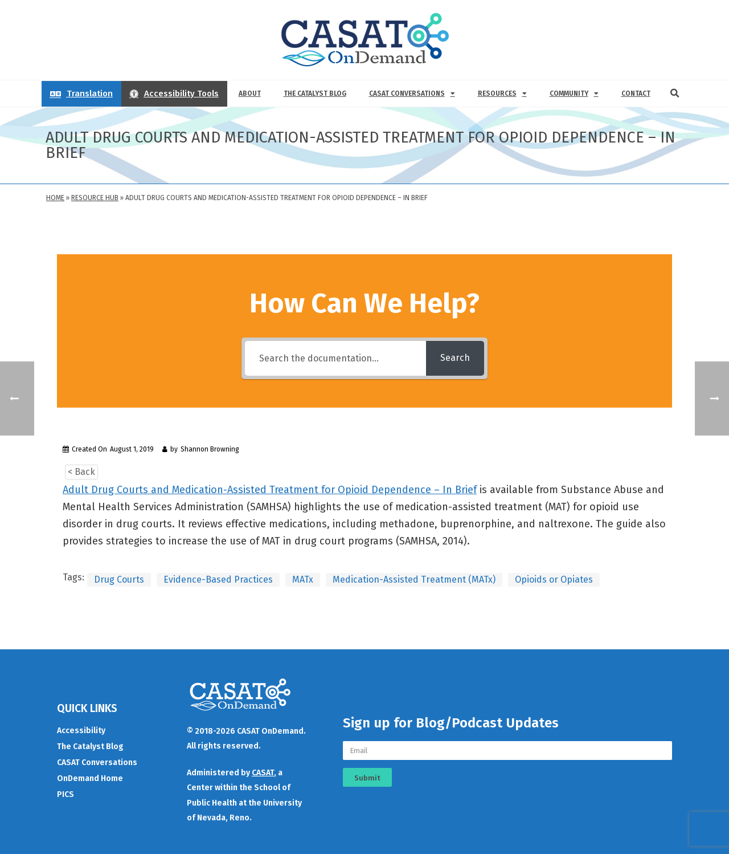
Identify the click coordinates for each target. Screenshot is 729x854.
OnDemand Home (90, 778)
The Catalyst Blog (315, 93)
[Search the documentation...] (335, 358)
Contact (635, 93)
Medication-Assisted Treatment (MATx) (414, 579)
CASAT (263, 773)
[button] (675, 93)
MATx (302, 579)
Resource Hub (94, 198)
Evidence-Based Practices (218, 579)
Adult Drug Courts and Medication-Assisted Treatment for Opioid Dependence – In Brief (270, 489)
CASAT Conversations (412, 93)
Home (55, 198)
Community (574, 93)
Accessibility (81, 730)
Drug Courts (119, 579)
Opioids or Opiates (554, 579)
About (250, 93)
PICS (65, 794)
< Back (81, 471)
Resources (502, 93)
